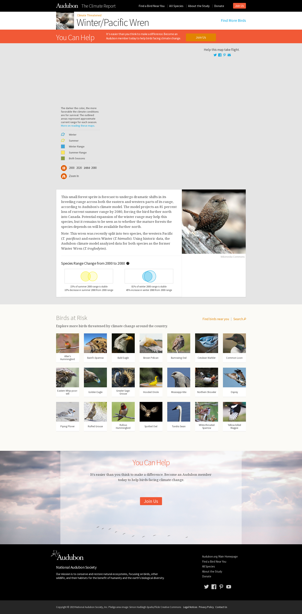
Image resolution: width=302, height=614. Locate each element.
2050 (86, 168)
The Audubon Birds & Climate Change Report (67, 5)
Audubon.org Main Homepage (220, 556)
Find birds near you (216, 319)
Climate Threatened (89, 15)
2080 (94, 168)
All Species (176, 6)
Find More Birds (233, 20)
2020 (79, 168)
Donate (219, 6)
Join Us (239, 6)
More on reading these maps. (78, 125)
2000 (71, 168)
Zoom (70, 176)
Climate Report (98, 6)
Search (239, 319)
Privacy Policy (206, 607)
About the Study (199, 6)
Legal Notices (190, 607)
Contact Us (221, 607)
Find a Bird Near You (152, 6)
